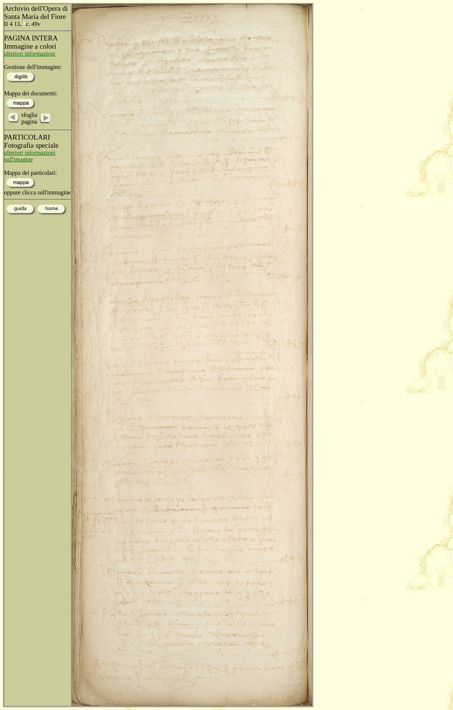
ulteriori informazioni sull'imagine (29, 156)
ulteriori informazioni (29, 53)
